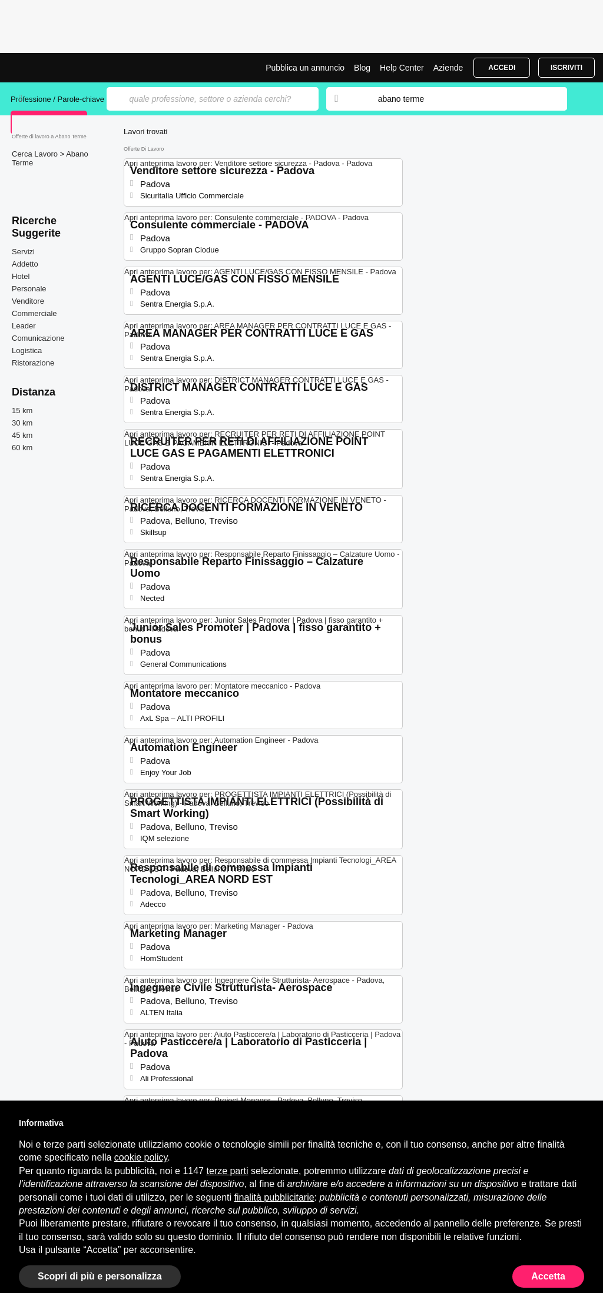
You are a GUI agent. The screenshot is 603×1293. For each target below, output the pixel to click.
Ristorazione (33, 362)
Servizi (23, 251)
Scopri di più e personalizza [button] (100, 1276)
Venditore (28, 301)
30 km (22, 422)
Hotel (20, 276)
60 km (22, 447)
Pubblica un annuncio (305, 67)
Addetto (25, 264)
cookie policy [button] (140, 1157)
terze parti (227, 1171)
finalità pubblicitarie (274, 1197)
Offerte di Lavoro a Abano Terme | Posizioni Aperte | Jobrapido (55, 67)
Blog (362, 67)
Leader (23, 325)
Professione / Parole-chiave (59, 99)
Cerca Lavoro (36, 153)
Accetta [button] (548, 1276)
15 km (22, 410)
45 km (22, 435)
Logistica (27, 350)
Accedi (501, 68)
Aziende (448, 67)
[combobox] (461, 99)
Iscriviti (566, 68)
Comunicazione (38, 338)
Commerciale (34, 313)
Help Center (402, 67)
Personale (29, 288)
